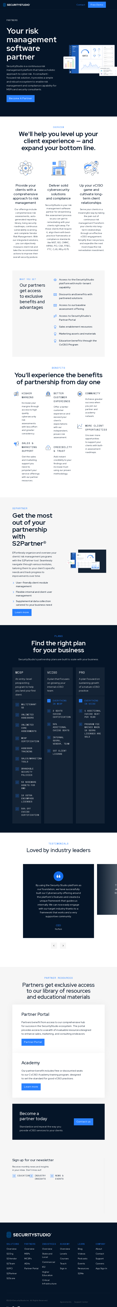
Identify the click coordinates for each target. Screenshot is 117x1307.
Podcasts (82, 1258)
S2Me (81, 1273)
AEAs (27, 1263)
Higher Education (47, 1274)
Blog (80, 1248)
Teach (63, 1263)
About (99, 1248)
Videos (81, 1253)
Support (100, 1258)
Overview (11, 1248)
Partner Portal (33, 1042)
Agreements (65, 1302)
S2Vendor (12, 1258)
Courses (64, 1258)
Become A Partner (20, 98)
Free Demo (97, 4)
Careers (100, 1263)
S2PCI (9, 1268)
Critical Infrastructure (49, 1282)
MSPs (27, 1253)
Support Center (81, 1302)
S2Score (11, 1278)
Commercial (48, 1262)
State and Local (47, 1255)
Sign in (63, 1268)
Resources (83, 1268)
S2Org (10, 1253)
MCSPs (28, 1258)
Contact (80, 4)
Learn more (22, 612)
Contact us (83, 1121)
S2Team (11, 1263)
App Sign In (101, 1268)
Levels (63, 1253)
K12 (43, 1267)
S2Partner (12, 1273)
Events (81, 1263)
